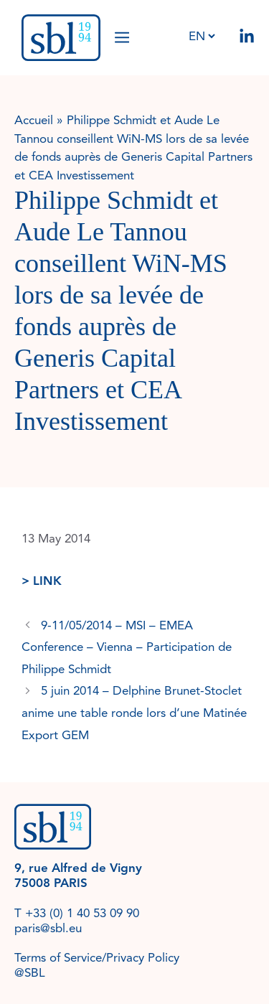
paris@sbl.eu (48, 928)
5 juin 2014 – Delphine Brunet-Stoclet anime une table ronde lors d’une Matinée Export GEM (134, 712)
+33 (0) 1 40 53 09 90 (82, 913)
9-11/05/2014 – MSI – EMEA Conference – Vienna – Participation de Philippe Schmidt (127, 647)
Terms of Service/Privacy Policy (96, 957)
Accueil (33, 120)
